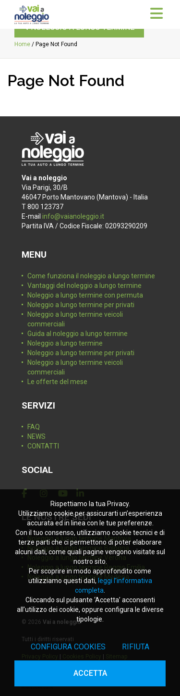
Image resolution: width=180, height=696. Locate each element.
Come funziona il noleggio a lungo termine (91, 276)
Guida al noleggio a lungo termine (77, 333)
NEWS (36, 436)
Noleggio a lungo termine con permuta (85, 295)
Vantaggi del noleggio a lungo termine (84, 285)
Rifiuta (135, 646)
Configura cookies (68, 646)
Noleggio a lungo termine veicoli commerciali (75, 319)
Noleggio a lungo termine (65, 343)
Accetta (90, 673)
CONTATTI (43, 446)
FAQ (33, 427)
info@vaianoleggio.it (73, 216)
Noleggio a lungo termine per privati (80, 305)
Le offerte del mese (57, 381)
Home (22, 44)
